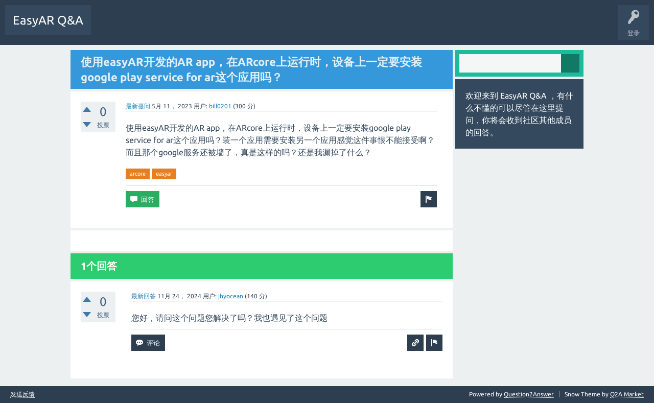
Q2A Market (627, 394)
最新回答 (143, 296)
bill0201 (220, 106)
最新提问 (138, 106)
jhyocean (230, 296)
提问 (204, 27)
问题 (109, 27)
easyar (164, 174)
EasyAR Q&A (48, 20)
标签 (172, 27)
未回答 (140, 27)
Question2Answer (529, 394)
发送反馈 (22, 394)
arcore (138, 174)
